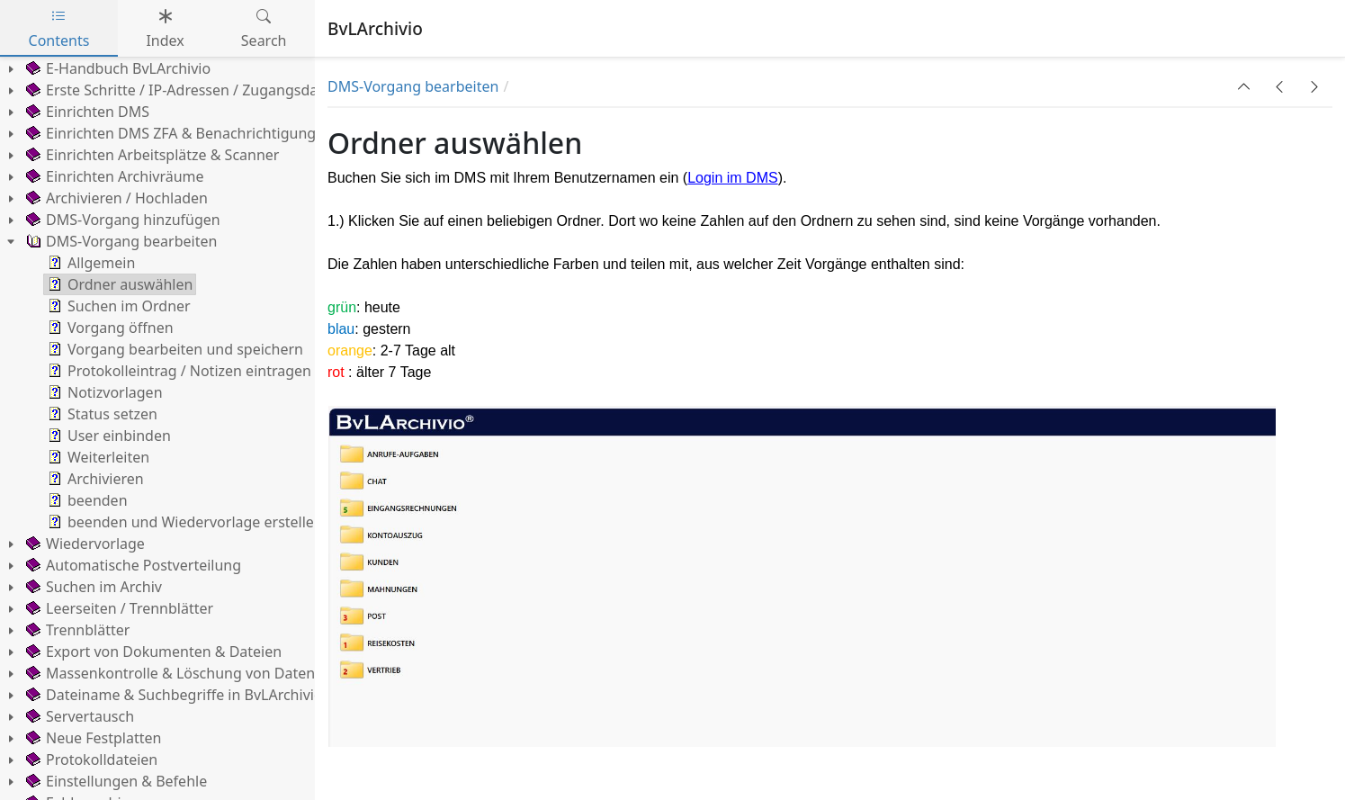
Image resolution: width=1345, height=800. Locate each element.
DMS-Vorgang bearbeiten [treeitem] (119, 241)
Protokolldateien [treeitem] (89, 759)
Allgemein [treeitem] (89, 263)
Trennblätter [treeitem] (76, 630)
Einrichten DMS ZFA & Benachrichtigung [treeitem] (169, 133)
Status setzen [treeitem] (100, 414)
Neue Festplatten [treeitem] (91, 738)
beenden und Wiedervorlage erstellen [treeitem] (183, 522)
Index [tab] (165, 28)
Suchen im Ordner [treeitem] (117, 306)
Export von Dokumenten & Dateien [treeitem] (152, 651)
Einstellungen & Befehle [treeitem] (114, 781)
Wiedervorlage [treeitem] (83, 543)
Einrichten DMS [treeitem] (85, 111)
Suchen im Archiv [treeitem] (92, 587)
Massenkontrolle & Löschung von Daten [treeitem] (168, 673)
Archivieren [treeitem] (94, 479)
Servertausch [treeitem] (78, 716)
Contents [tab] (59, 28)
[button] (1244, 86)
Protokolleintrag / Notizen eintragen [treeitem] (177, 371)
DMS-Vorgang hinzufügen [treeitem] (121, 219)
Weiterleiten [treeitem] (96, 457)
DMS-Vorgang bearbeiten (412, 86)
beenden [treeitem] (86, 500)
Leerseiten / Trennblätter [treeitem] (117, 608)
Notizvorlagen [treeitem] (103, 392)
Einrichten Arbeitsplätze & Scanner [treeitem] (150, 155)
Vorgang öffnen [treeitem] (109, 327)
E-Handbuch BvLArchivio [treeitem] (116, 68)
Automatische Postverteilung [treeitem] (131, 565)
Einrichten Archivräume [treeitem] (113, 176)
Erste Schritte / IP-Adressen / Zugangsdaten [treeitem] (181, 90)
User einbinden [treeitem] (107, 435)
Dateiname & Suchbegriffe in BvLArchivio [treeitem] (172, 695)
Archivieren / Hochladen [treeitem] (115, 198)
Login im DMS (732, 177)
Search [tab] (264, 28)
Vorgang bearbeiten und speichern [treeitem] (173, 349)
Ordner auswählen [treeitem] (118, 284)
